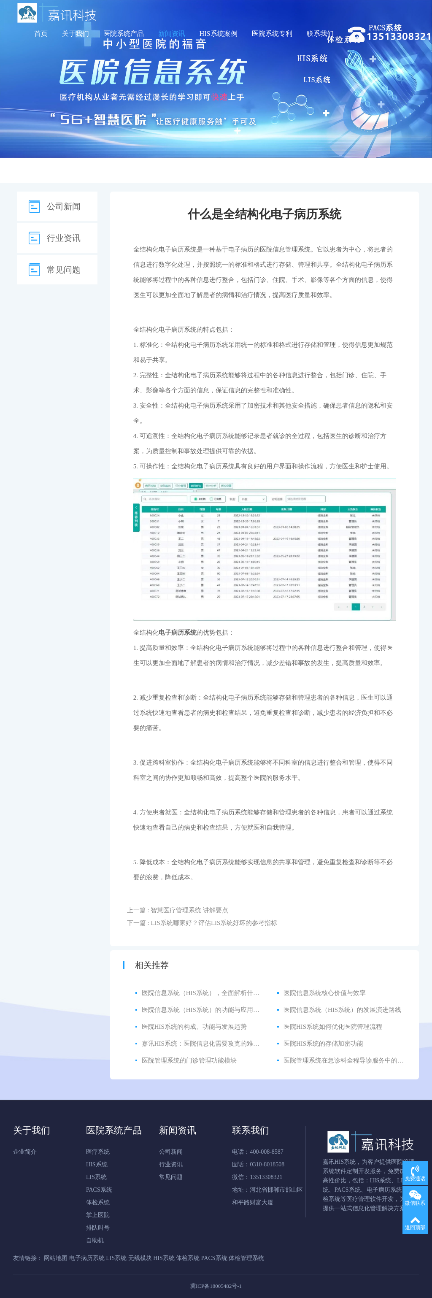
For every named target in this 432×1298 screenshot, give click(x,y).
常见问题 (64, 269)
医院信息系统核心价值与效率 (325, 993)
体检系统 (98, 1202)
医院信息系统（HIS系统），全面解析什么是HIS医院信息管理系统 (234, 993)
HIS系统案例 (219, 33)
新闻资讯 (171, 33)
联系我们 (320, 33)
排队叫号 (98, 1228)
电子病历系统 (178, 249)
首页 (41, 33)
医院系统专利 (272, 33)
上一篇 (177, 910)
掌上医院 (98, 1215)
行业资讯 (64, 238)
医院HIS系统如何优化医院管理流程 (333, 1026)
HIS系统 (97, 1164)
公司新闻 (64, 206)
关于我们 (75, 33)
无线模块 (140, 1258)
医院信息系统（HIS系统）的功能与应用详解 (204, 1009)
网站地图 (56, 1258)
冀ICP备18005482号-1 (216, 1286)
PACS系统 (99, 1190)
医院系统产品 (123, 33)
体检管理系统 (246, 1258)
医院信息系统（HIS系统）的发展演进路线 (342, 1009)
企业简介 (25, 1152)
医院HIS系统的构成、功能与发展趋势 (194, 1026)
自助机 (95, 1240)
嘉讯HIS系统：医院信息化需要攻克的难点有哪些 (210, 1043)
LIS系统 (96, 1177)
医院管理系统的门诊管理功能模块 (189, 1060)
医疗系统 (98, 1152)
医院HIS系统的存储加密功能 (323, 1043)
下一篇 (202, 922)
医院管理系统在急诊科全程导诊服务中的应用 (347, 1060)
